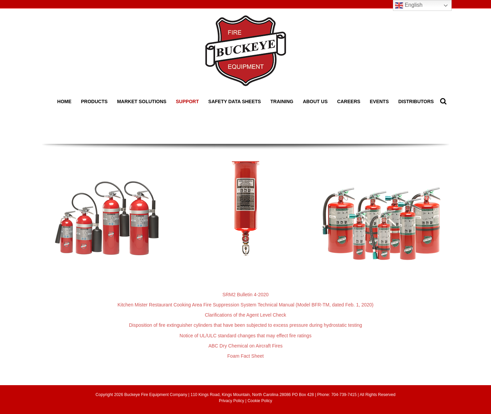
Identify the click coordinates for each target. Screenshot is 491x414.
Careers (348, 101)
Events (379, 101)
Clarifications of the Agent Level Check (245, 315)
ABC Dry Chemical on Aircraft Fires (245, 346)
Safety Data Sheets (234, 101)
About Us (315, 101)
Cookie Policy (259, 400)
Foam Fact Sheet (245, 356)
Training (282, 101)
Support (187, 101)
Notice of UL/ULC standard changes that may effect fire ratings (245, 335)
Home (64, 101)
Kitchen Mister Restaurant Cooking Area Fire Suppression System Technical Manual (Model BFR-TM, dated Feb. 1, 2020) (245, 304)
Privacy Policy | (233, 400)
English (408, 5)
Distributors (416, 101)
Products (94, 101)
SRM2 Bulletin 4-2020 (245, 294)
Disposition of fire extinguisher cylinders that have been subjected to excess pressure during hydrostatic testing (245, 325)
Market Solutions (141, 101)
